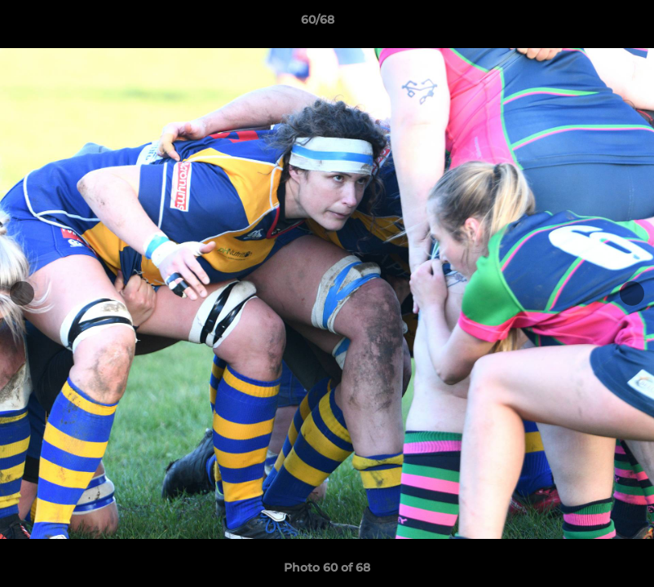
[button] (585, 23)
